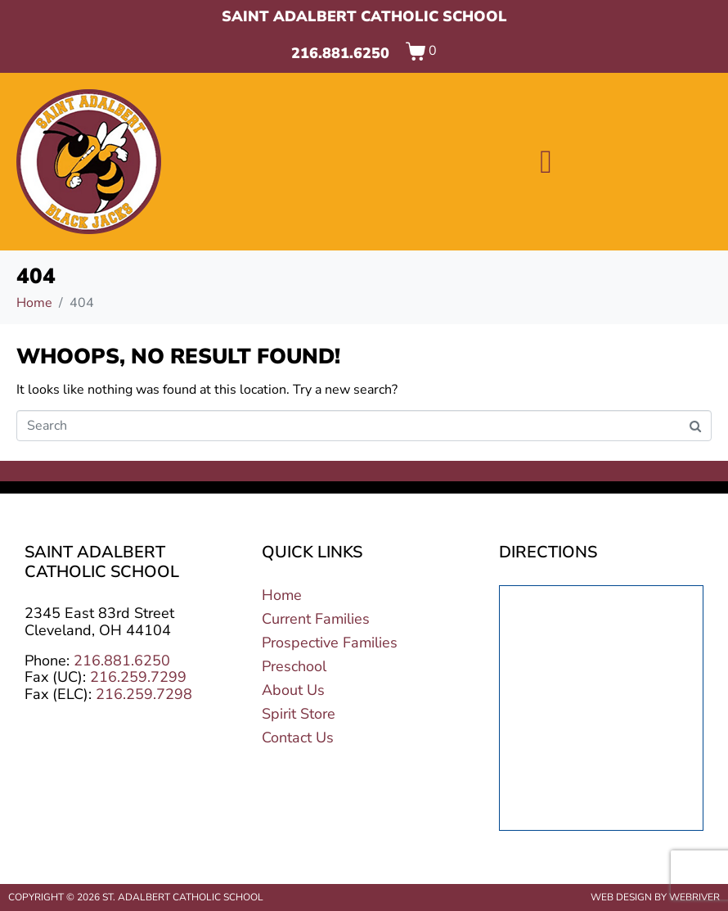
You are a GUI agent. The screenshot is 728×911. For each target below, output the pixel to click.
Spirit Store (298, 714)
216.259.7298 (144, 694)
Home (282, 595)
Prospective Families (330, 642)
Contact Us (298, 737)
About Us (293, 690)
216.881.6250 (340, 53)
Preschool (294, 666)
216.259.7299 (138, 677)
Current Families (316, 619)
